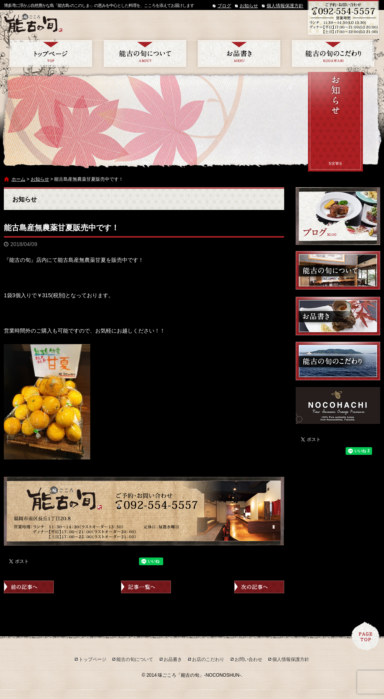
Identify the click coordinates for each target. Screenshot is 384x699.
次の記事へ (259, 587)
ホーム (18, 179)
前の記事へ (29, 587)
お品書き (239, 53)
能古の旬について (145, 53)
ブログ (224, 5)
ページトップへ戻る (365, 636)
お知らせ (249, 5)
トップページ (51, 53)
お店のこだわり (333, 53)
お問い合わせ (248, 659)
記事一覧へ (146, 587)
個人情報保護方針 (284, 5)
